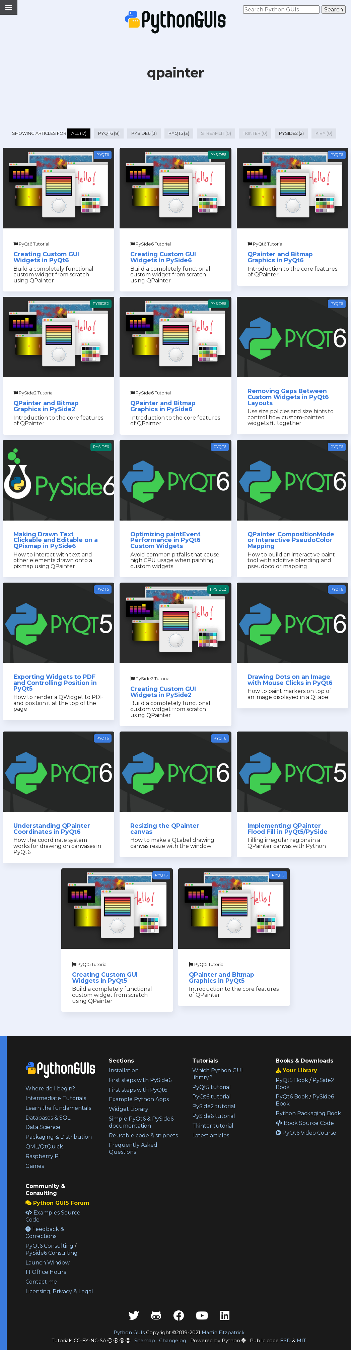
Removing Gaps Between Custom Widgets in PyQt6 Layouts (288, 396)
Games (34, 1166)
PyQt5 (102, 589)
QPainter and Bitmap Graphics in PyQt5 (221, 977)
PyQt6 (102, 154)
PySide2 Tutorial (33, 392)
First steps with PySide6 (140, 1080)
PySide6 (218, 154)
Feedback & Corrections (44, 1232)
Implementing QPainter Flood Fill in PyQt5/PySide (288, 828)
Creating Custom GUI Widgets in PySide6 (163, 257)
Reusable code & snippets (143, 1135)
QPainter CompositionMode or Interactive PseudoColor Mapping (291, 540)
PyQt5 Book (292, 1080)
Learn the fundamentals (58, 1108)
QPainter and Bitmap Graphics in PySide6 (163, 406)
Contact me (41, 1282)
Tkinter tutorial (212, 1126)
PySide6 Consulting (51, 1253)
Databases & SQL (47, 1118)
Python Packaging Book (308, 1113)
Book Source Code (305, 1123)
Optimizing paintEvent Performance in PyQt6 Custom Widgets (165, 540)
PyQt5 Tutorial (90, 964)
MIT (301, 1341)
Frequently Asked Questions (133, 1148)
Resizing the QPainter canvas (164, 828)
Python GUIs (129, 1333)
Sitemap (144, 1341)
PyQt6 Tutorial (31, 244)
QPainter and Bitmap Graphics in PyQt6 (280, 257)
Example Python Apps (139, 1099)
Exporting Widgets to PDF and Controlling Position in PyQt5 (55, 682)
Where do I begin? (50, 1088)
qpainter (175, 72)
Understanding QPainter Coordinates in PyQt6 (51, 828)
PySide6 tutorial (213, 1116)
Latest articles (210, 1135)
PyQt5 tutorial (211, 1087)
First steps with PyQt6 (138, 1090)
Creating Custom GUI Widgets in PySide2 (163, 691)
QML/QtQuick (44, 1146)
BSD (285, 1341)
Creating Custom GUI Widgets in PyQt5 (105, 977)
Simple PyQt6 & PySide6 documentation (141, 1122)
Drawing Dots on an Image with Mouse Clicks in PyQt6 (290, 679)
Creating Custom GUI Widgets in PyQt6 (46, 257)
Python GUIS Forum (57, 1203)
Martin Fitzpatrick (223, 1333)
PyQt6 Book (292, 1096)
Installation (124, 1070)
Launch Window (47, 1262)
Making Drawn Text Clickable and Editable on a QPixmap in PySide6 (55, 540)
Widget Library (128, 1109)
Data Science (42, 1127)
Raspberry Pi (42, 1156)
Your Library (296, 1070)
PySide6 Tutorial (150, 244)
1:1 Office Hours (45, 1272)
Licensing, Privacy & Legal (59, 1291)
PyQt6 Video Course (306, 1133)
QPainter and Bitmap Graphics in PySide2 (46, 406)
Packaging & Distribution (58, 1137)
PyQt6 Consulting (49, 1246)
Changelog (172, 1341)
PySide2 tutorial (213, 1106)
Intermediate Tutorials (55, 1098)
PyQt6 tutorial (211, 1096)
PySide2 (101, 303)
